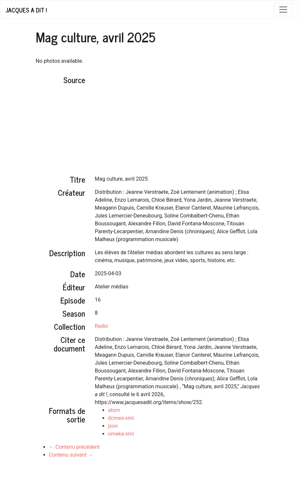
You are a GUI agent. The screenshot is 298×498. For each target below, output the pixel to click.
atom (114, 410)
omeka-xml (121, 434)
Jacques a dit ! (26, 10)
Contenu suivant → (71, 455)
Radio (101, 326)
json (113, 426)
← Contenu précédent (74, 447)
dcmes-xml (121, 418)
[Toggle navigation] (283, 9)
